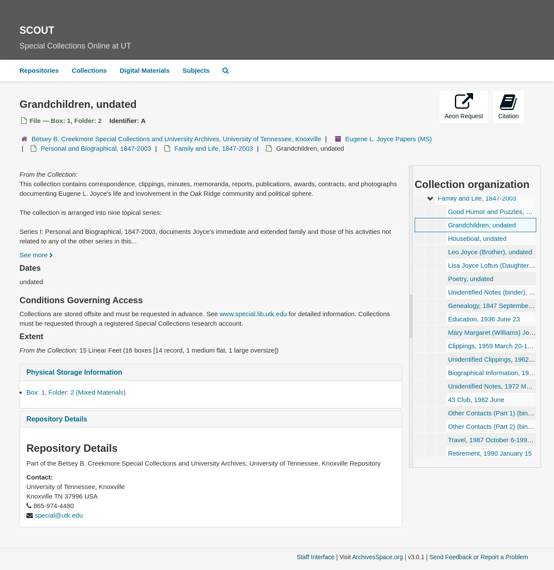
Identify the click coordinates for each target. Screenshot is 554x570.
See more (36, 255)
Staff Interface (316, 557)
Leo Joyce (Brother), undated (490, 252)
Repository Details (56, 419)
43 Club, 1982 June (476, 399)
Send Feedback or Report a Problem (478, 557)
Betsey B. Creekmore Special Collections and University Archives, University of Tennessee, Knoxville (176, 138)
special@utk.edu (59, 515)
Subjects (196, 70)
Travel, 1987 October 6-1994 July (496, 440)
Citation (508, 106)
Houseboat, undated (477, 238)
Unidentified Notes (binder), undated (500, 292)
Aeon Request (463, 106)
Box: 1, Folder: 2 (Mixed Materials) (76, 392)
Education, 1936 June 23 (484, 319)
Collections (89, 70)
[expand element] (430, 198)
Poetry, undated (470, 278)
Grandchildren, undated (482, 225)
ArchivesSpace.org (377, 557)
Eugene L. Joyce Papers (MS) (388, 138)
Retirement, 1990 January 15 (489, 453)
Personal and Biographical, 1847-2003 (96, 148)
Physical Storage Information (74, 372)
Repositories (39, 70)
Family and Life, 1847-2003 (213, 148)
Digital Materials (145, 70)
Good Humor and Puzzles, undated (498, 211)
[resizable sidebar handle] (411, 316)
